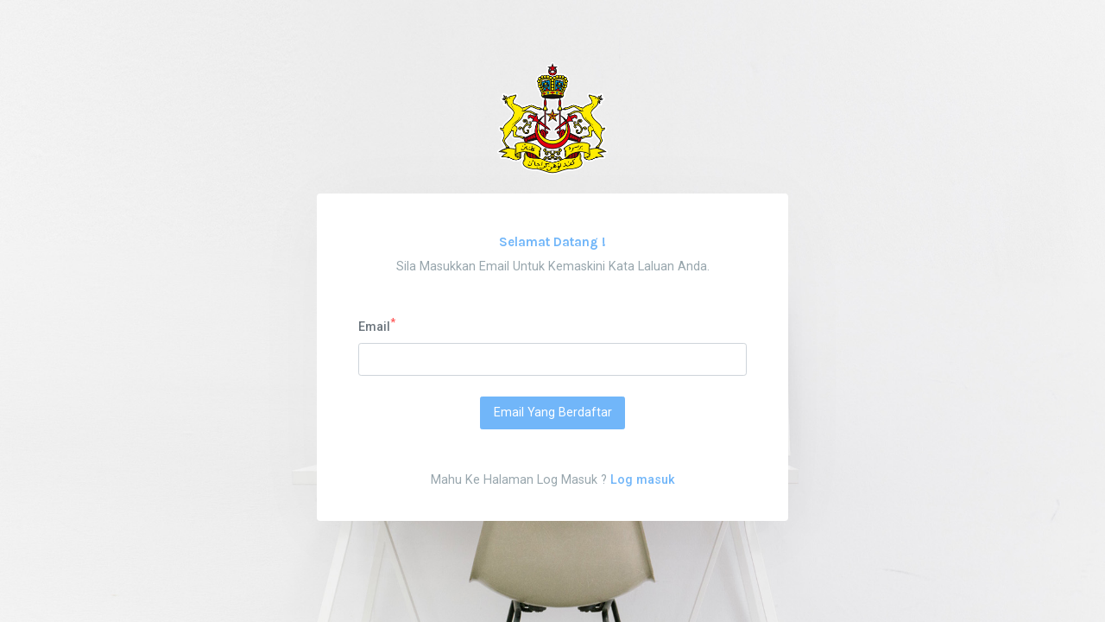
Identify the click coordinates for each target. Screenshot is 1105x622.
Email (376, 326)
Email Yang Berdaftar (553, 412)
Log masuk (642, 480)
